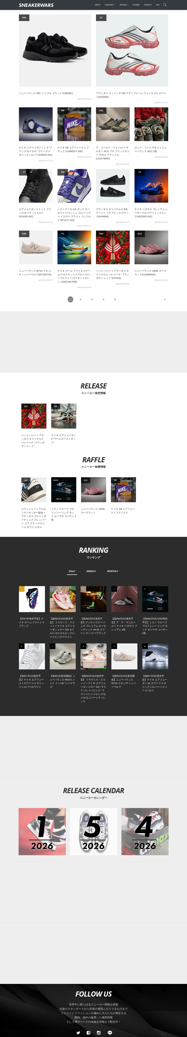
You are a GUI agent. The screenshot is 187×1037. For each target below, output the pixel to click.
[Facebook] (88, 989)
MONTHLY (112, 571)
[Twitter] (78, 989)
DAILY (72, 571)
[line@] (108, 989)
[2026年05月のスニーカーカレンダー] (93, 787)
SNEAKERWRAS (142, 1011)
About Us (37, 1011)
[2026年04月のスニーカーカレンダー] (145, 787)
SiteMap (24, 1011)
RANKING (93, 550)
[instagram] (98, 989)
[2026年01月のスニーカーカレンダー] (42, 787)
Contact (49, 1011)
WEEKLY (91, 571)
